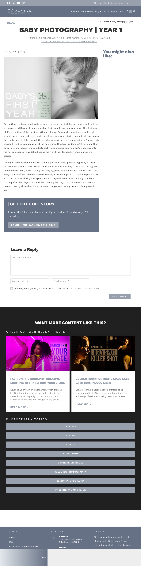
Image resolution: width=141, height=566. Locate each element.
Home (12, 542)
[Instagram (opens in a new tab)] (13, 3)
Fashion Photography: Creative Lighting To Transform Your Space (36, 383)
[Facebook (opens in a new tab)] (9, 3)
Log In (128, 3)
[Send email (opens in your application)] (23, 3)
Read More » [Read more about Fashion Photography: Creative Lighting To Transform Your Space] (19, 411)
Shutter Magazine (99, 38)
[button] (70, 458)
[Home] (100, 22)
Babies (83, 38)
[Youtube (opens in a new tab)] (18, 3)
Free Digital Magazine (113, 3)
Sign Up (97, 3)
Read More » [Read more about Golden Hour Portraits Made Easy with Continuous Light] (84, 404)
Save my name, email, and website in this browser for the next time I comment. (57, 289)
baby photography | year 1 (123, 22)
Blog (11, 546)
